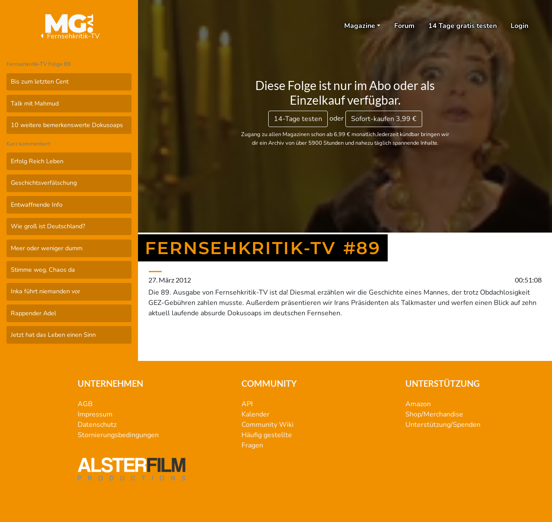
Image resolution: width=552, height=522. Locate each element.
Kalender (256, 414)
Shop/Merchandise (434, 414)
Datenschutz (97, 424)
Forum (404, 26)
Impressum (95, 414)
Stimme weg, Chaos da (43, 269)
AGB (85, 404)
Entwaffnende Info (37, 204)
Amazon (418, 404)
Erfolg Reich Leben (37, 161)
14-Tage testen (298, 119)
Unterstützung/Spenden (442, 424)
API (247, 404)
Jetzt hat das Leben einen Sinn (53, 334)
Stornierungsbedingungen (118, 435)
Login (519, 26)
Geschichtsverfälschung (44, 182)
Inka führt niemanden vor (45, 291)
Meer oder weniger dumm (46, 248)
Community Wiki (268, 424)
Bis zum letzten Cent (40, 81)
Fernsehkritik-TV (69, 36)
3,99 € (384, 119)
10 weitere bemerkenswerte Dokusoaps (67, 125)
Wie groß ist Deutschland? (48, 226)
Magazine (359, 26)
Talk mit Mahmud (35, 103)
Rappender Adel (33, 313)
